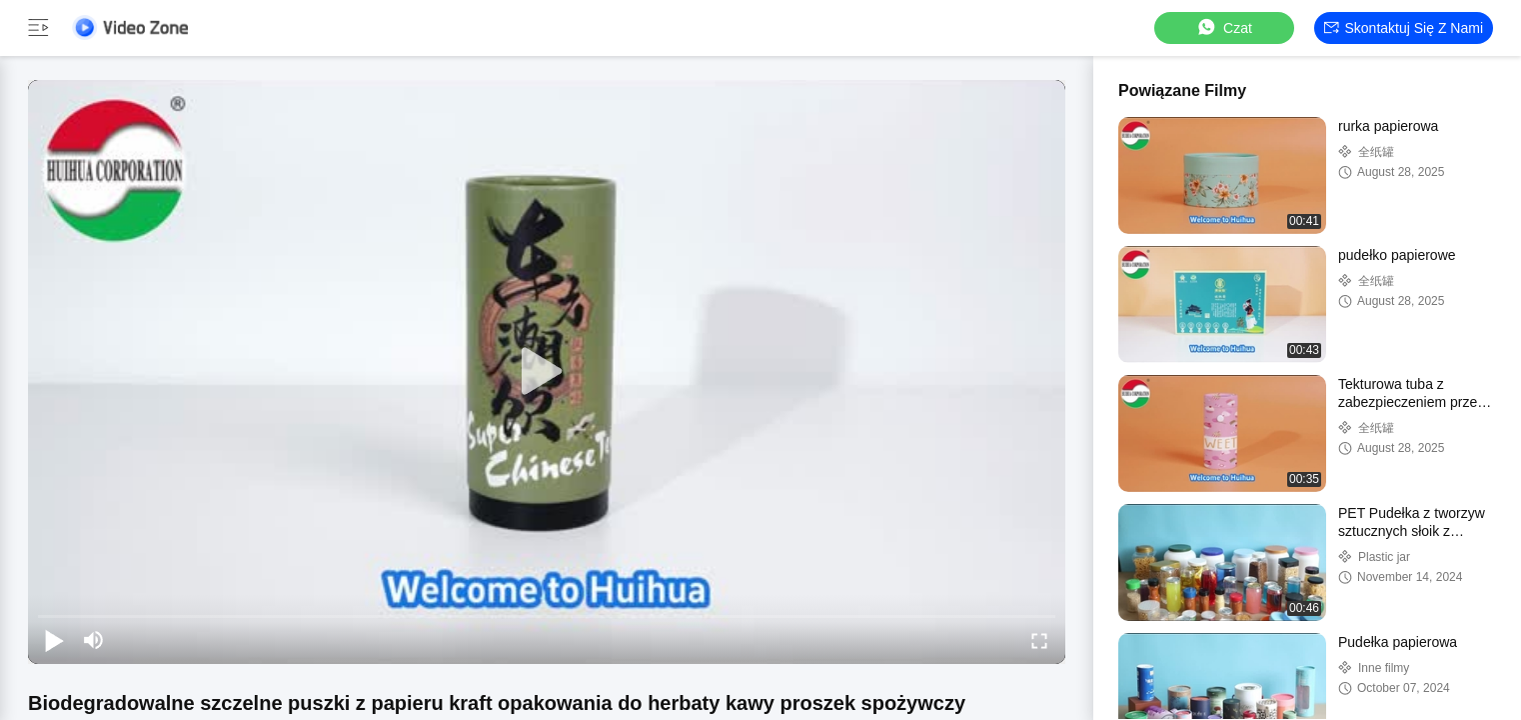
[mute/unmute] (94, 640)
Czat (1223, 27)
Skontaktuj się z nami (1404, 28)
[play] (547, 372)
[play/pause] (54, 640)
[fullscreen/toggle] (1039, 640)
